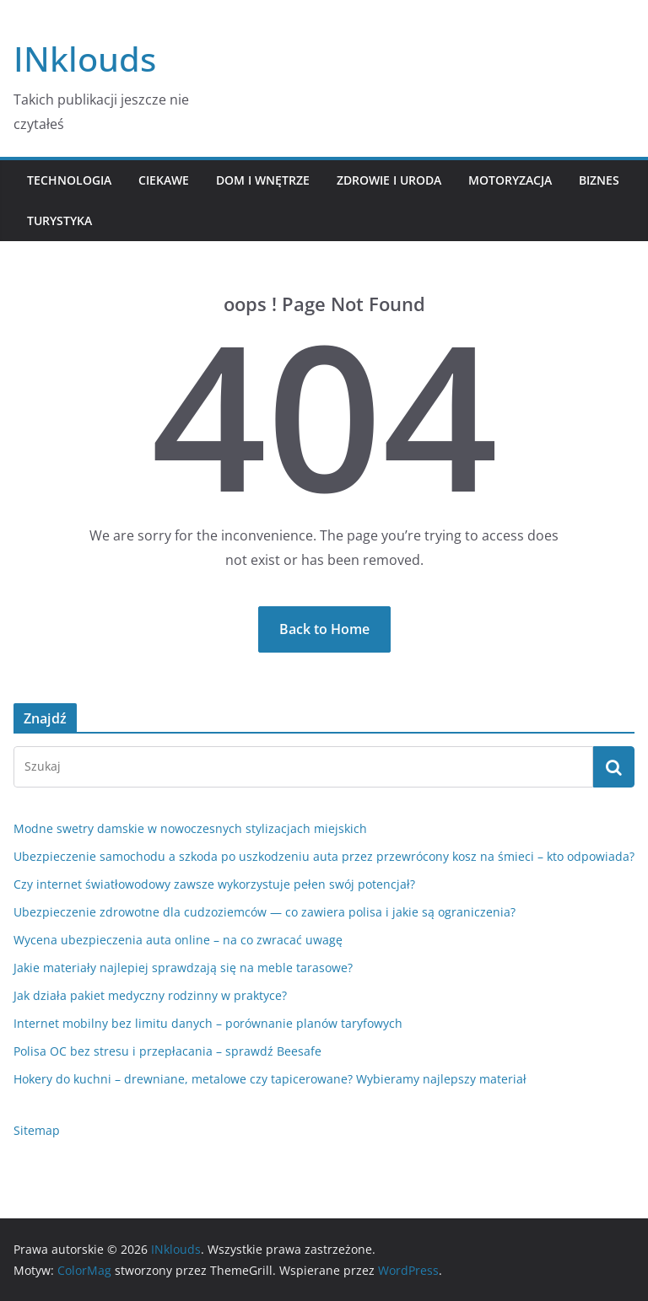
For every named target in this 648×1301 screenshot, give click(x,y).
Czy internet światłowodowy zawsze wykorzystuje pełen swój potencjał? (214, 884)
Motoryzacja (510, 180)
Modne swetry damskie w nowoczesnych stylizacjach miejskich (190, 828)
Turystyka (59, 220)
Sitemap (37, 1130)
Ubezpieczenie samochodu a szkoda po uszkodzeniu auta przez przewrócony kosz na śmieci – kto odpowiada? (324, 856)
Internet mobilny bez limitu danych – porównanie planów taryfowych (208, 1023)
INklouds (85, 58)
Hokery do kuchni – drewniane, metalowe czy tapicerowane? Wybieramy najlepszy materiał (270, 1079)
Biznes (599, 180)
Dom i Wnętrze (263, 180)
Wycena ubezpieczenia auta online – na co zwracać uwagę (178, 940)
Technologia (69, 180)
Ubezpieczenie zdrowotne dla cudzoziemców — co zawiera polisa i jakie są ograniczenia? (265, 912)
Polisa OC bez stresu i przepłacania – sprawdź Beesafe (167, 1051)
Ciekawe (163, 180)
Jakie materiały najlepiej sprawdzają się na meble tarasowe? (183, 968)
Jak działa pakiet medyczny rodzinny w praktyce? (150, 995)
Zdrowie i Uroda (389, 180)
